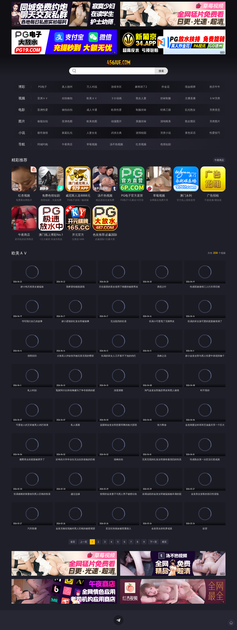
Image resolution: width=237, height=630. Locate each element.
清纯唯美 (165, 121)
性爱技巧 (215, 133)
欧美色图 (92, 121)
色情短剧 (165, 144)
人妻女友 (92, 133)
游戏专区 (116, 86)
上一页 (83, 541)
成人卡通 (92, 110)
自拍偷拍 (67, 98)
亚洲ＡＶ (42, 98)
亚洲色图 (67, 121)
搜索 (161, 71)
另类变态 (215, 110)
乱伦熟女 (190, 110)
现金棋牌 (190, 86)
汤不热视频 (116, 144)
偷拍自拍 (67, 110)
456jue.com (118, 62)
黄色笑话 (190, 133)
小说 (21, 132)
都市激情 (42, 133)
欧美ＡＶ (92, 98)
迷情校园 (141, 133)
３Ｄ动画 (116, 98)
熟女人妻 (141, 98)
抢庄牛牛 (215, 86)
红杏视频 (141, 144)
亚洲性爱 (42, 110)
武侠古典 (116, 133)
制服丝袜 (141, 110)
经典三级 (165, 110)
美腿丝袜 (141, 121)
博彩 (21, 86)
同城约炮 (42, 144)
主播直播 (190, 98)
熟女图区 (190, 121)
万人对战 (92, 86)
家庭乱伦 (67, 133)
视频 (21, 98)
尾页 (164, 541)
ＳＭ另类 (215, 98)
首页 (72, 541)
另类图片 (215, 121)
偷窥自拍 (42, 121)
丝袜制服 (165, 98)
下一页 (153, 541)
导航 (21, 144)
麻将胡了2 (141, 86)
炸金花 (166, 86)
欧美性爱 (116, 110)
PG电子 (42, 86)
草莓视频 (92, 144)
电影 (21, 109)
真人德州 (67, 86)
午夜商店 (67, 144)
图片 (21, 121)
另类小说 (165, 133)
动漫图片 (116, 121)
